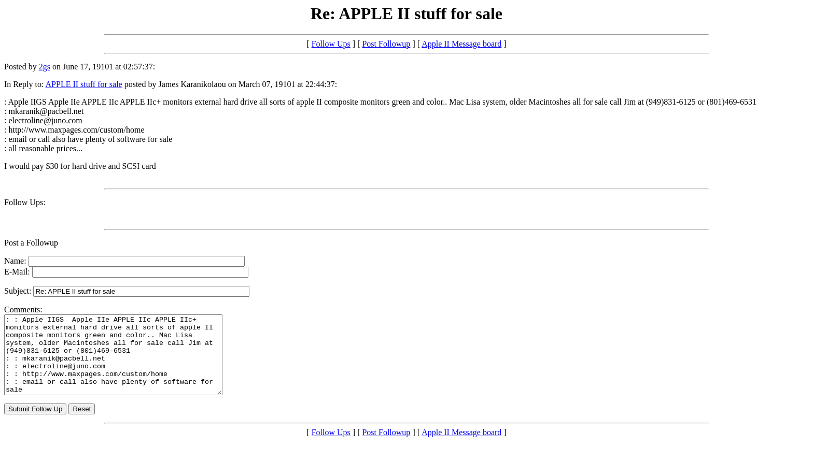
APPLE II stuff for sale (84, 84)
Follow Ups (331, 43)
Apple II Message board (461, 43)
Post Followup (386, 43)
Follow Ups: (25, 202)
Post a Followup (31, 242)
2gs (44, 66)
